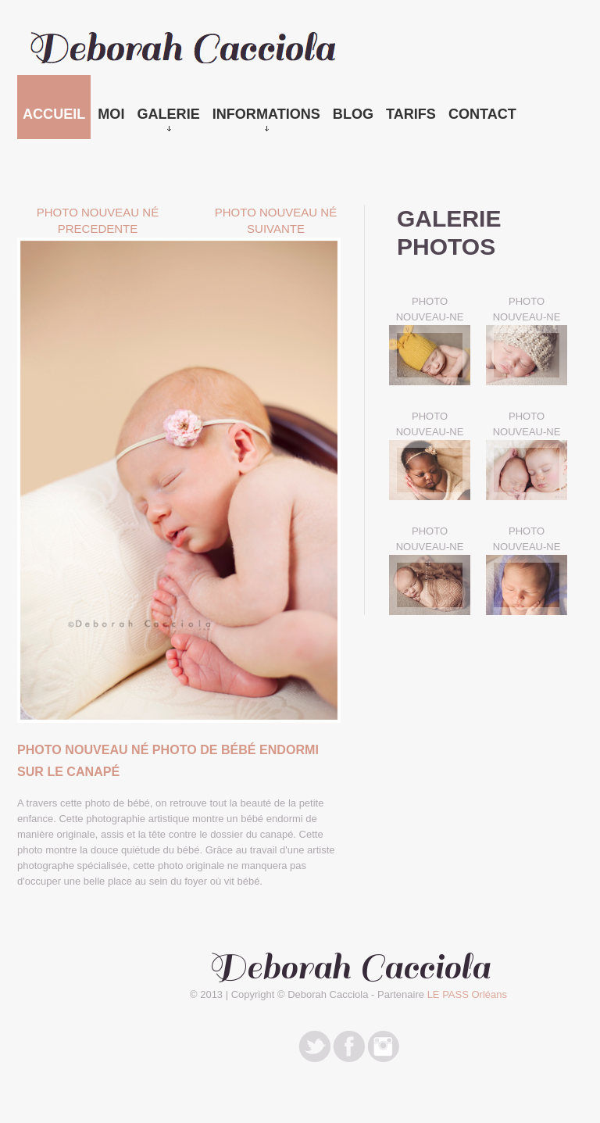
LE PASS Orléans (467, 994)
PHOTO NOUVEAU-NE (430, 309)
